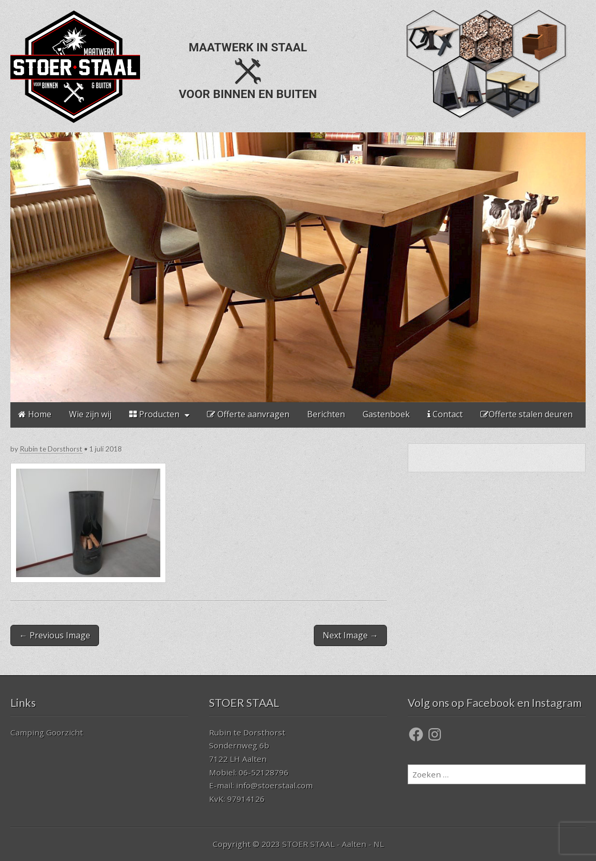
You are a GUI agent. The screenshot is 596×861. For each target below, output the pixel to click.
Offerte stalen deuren (526, 414)
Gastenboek (386, 414)
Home (34, 414)
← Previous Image (54, 635)
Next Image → (350, 635)
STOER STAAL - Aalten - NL (333, 844)
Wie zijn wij (90, 414)
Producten (154, 414)
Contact (445, 414)
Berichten (326, 414)
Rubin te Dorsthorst (51, 449)
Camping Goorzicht (46, 732)
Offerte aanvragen (248, 414)
